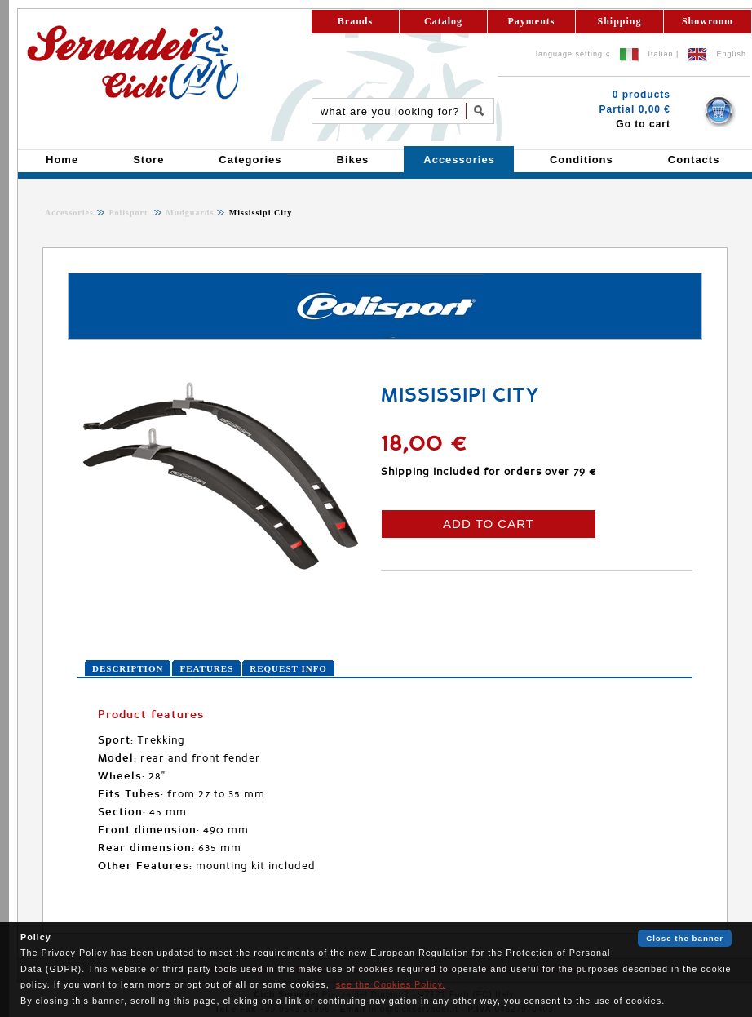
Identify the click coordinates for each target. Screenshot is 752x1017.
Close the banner (684, 938)
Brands (355, 21)
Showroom (707, 21)
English (731, 54)
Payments (531, 21)
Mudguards (189, 212)
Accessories (69, 212)
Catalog (443, 21)
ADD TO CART (488, 524)
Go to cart (643, 124)
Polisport (129, 212)
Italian (661, 54)
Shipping (619, 21)
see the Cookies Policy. (390, 984)
